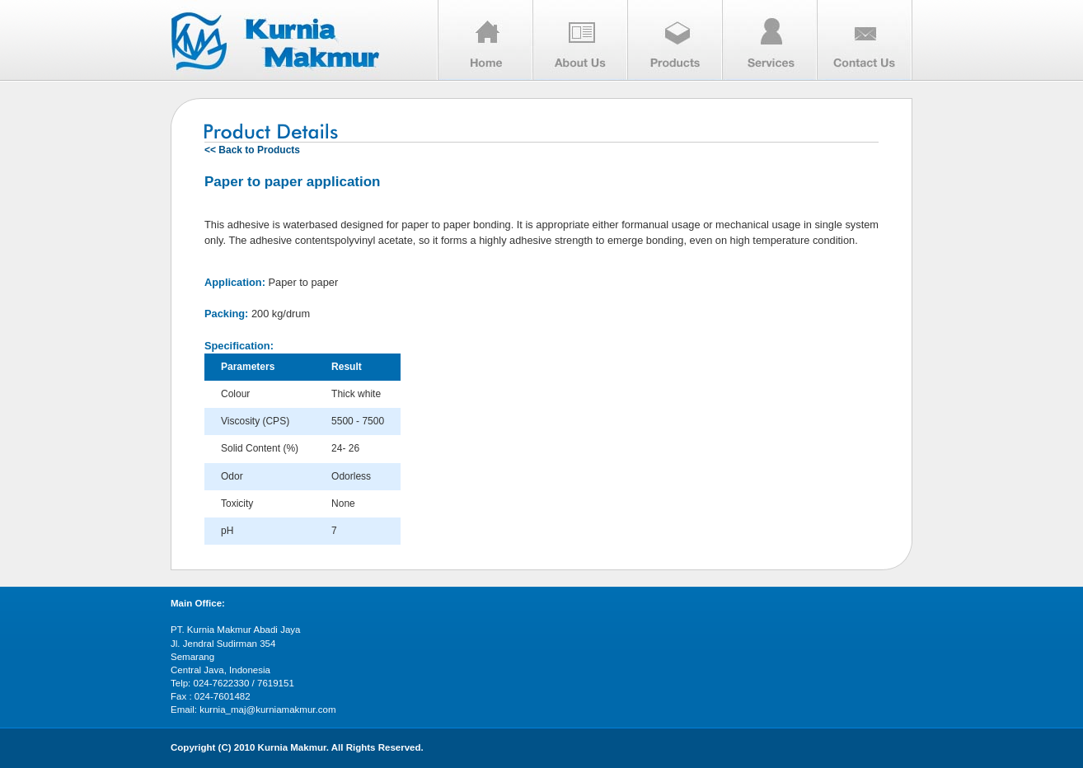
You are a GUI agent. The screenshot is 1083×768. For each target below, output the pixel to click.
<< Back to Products (252, 150)
